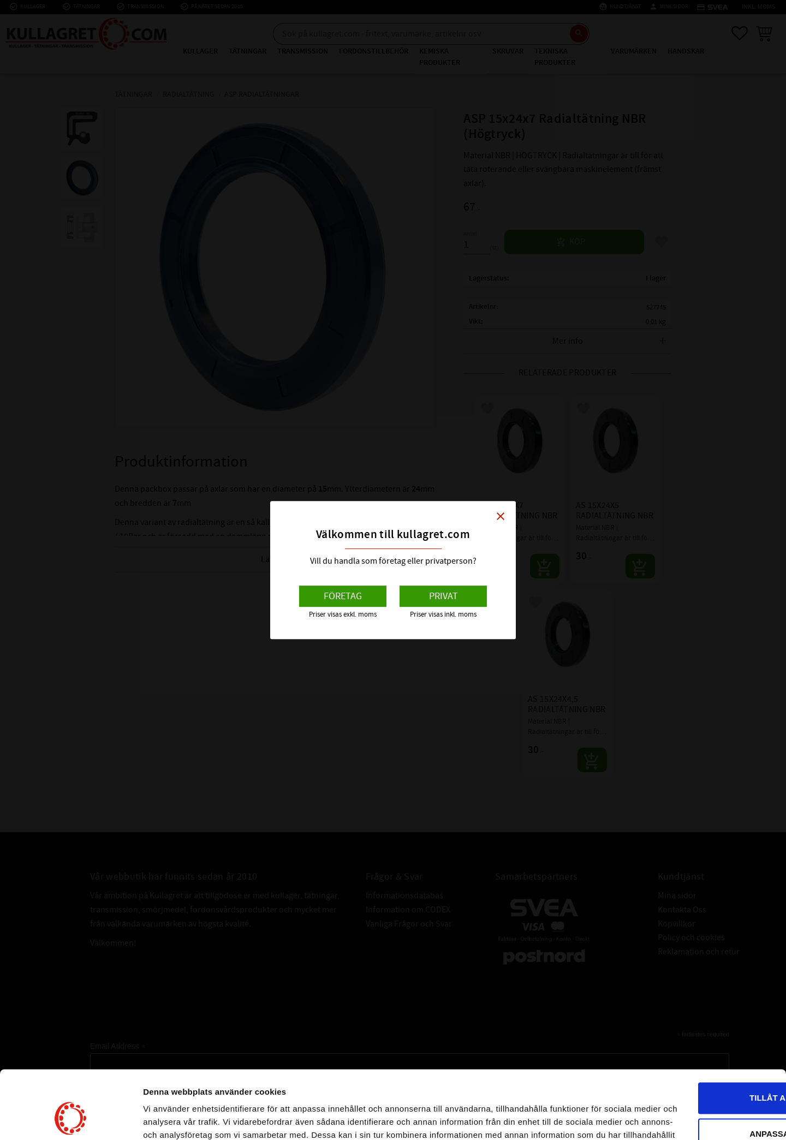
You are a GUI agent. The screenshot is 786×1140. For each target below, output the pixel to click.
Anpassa (695, 1060)
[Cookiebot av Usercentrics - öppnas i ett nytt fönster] (70, 1119)
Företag (343, 596)
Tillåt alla (694, 1025)
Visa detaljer (167, 1118)
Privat (443, 596)
